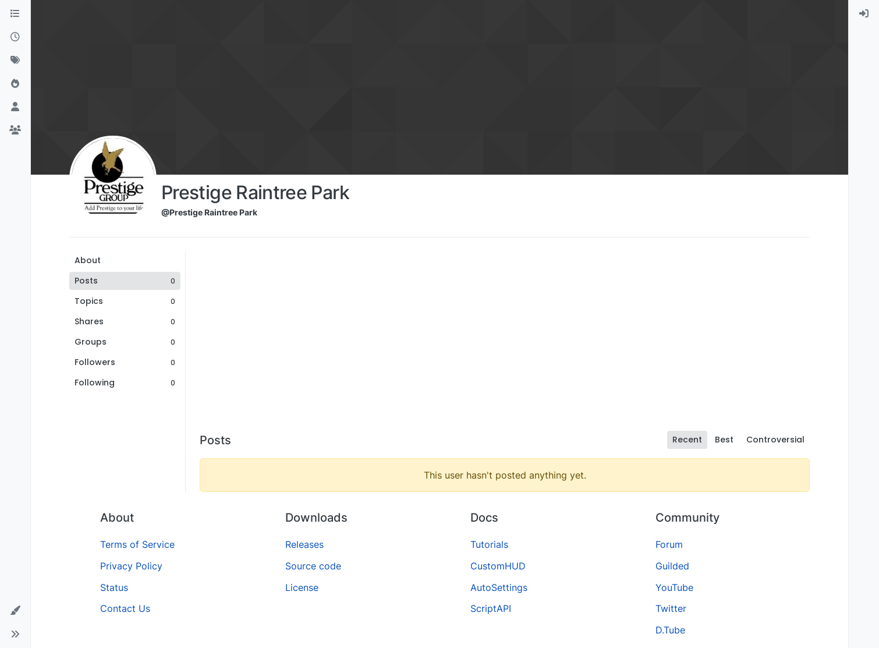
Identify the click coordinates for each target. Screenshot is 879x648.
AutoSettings (498, 587)
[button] (15, 610)
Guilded (672, 566)
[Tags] (15, 60)
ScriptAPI (490, 608)
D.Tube (670, 630)
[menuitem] (863, 14)
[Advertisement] (505, 338)
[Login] (863, 14)
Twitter (670, 608)
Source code (313, 566)
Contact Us (125, 608)
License (301, 587)
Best (724, 439)
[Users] (15, 107)
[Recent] (15, 37)
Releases (304, 544)
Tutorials (489, 544)
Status (114, 587)
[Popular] (15, 84)
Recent (687, 439)
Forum (669, 544)
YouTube (674, 587)
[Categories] (15, 14)
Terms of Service (137, 544)
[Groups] (15, 130)
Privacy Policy (131, 566)
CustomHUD (498, 566)
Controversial (775, 439)
